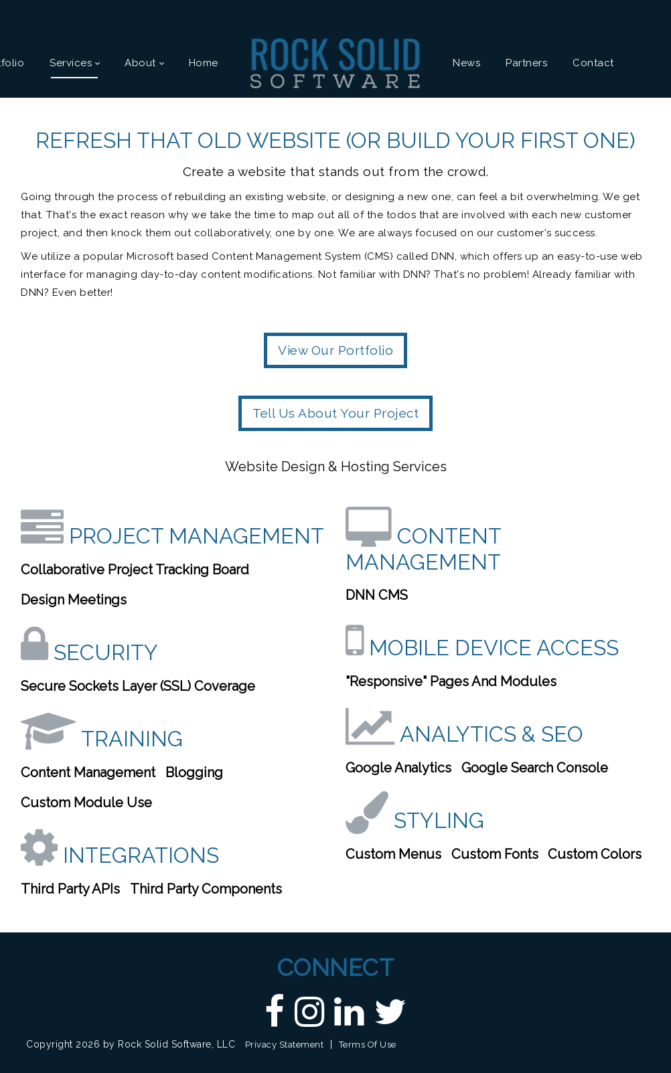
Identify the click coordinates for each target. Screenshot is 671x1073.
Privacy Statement (284, 1045)
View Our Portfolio (335, 350)
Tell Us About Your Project (335, 413)
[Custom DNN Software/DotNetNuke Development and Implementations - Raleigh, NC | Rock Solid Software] (335, 62)
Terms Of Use (367, 1045)
